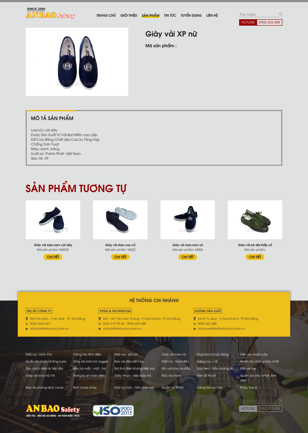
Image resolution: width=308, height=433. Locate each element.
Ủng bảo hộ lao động (213, 354)
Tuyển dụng (191, 15)
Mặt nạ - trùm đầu (175, 361)
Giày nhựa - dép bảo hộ (132, 375)
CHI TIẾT (53, 256)
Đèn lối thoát (206, 375)
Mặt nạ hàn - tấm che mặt (134, 387)
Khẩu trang (248, 387)
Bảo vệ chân (171, 375)
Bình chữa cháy (85, 387)
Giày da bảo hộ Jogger (90, 361)
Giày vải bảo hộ (174, 354)
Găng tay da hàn (210, 387)
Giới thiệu (128, 15)
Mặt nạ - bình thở (39, 354)
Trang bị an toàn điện (89, 375)
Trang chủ (106, 15)
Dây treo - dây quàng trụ (215, 368)
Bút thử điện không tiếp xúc (134, 368)
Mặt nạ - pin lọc (126, 354)
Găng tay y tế (207, 361)
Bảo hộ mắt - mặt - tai (89, 368)
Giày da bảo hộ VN (40, 375)
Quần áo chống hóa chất (259, 361)
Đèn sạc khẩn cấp (254, 354)
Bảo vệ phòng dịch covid (44, 387)
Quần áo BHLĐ (173, 387)
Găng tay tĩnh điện (87, 354)
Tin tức (170, 15)
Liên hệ (212, 15)
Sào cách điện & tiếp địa (44, 368)
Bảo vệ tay (248, 368)
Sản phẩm (150, 15)
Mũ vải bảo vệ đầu (176, 368)
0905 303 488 (269, 22)
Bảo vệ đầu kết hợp (129, 361)
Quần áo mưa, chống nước (46, 361)
